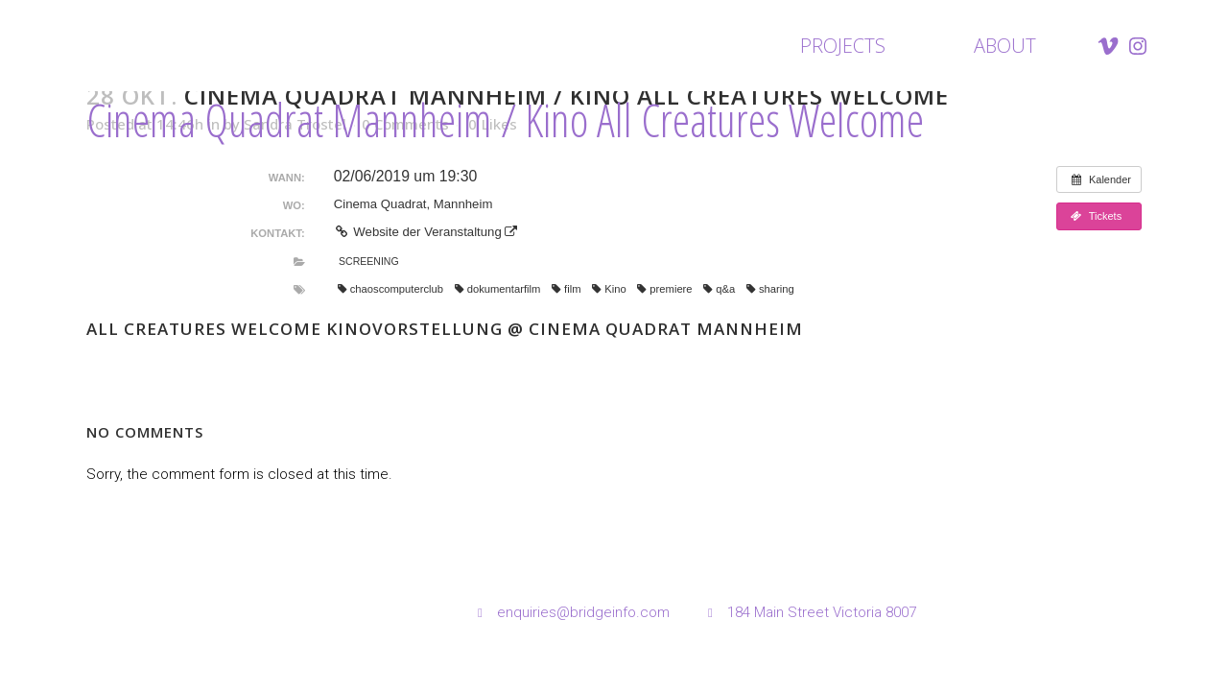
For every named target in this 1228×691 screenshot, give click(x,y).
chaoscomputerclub (390, 289)
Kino (609, 289)
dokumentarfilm (498, 289)
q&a (719, 289)
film (566, 289)
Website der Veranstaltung (426, 232)
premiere (664, 289)
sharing (770, 289)
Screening (369, 261)
